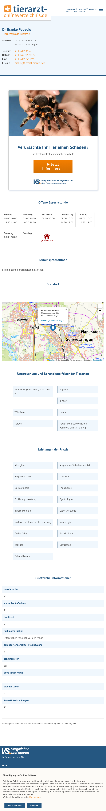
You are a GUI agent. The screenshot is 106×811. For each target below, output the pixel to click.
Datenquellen (98, 360)
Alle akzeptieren (15, 805)
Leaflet (50, 360)
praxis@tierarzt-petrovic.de (30, 63)
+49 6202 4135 (23, 51)
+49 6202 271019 (24, 59)
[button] (53, 328)
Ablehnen (34, 805)
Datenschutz (34, 797)
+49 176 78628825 (25, 55)
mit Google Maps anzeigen (52, 320)
